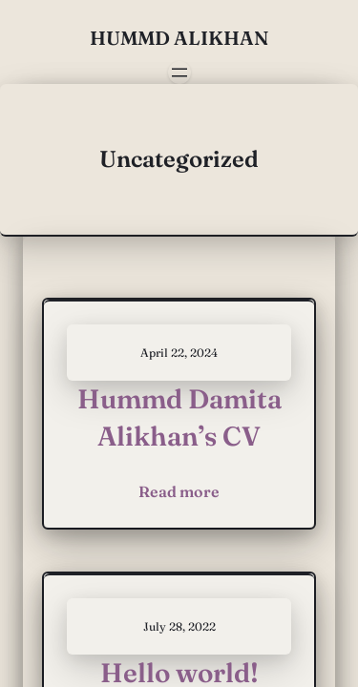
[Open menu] (179, 72)
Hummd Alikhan (179, 38)
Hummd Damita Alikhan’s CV (179, 417)
